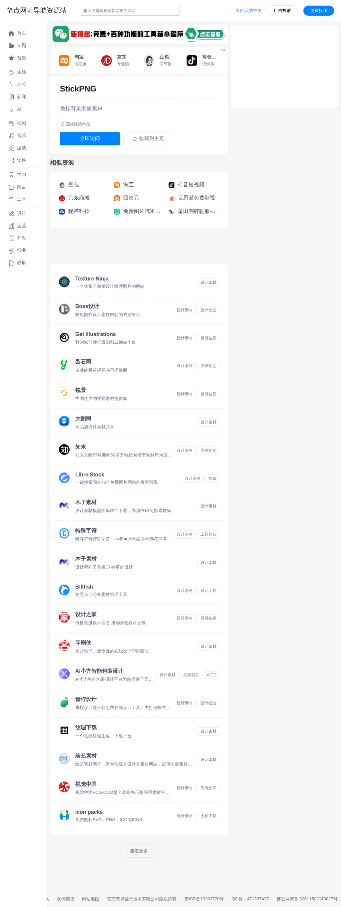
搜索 (212, 478)
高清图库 (208, 788)
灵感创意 (208, 338)
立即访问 (90, 138)
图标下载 (208, 816)
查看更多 (139, 850)
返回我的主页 (249, 10)
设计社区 (208, 310)
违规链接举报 (75, 124)
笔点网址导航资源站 (37, 10)
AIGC (211, 675)
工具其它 (208, 534)
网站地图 (90, 898)
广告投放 (282, 10)
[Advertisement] (171, 248)
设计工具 (208, 590)
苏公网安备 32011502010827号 (307, 898)
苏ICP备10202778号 (204, 898)
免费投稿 (318, 10)
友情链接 (65, 898)
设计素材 (208, 282)
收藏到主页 (148, 138)
